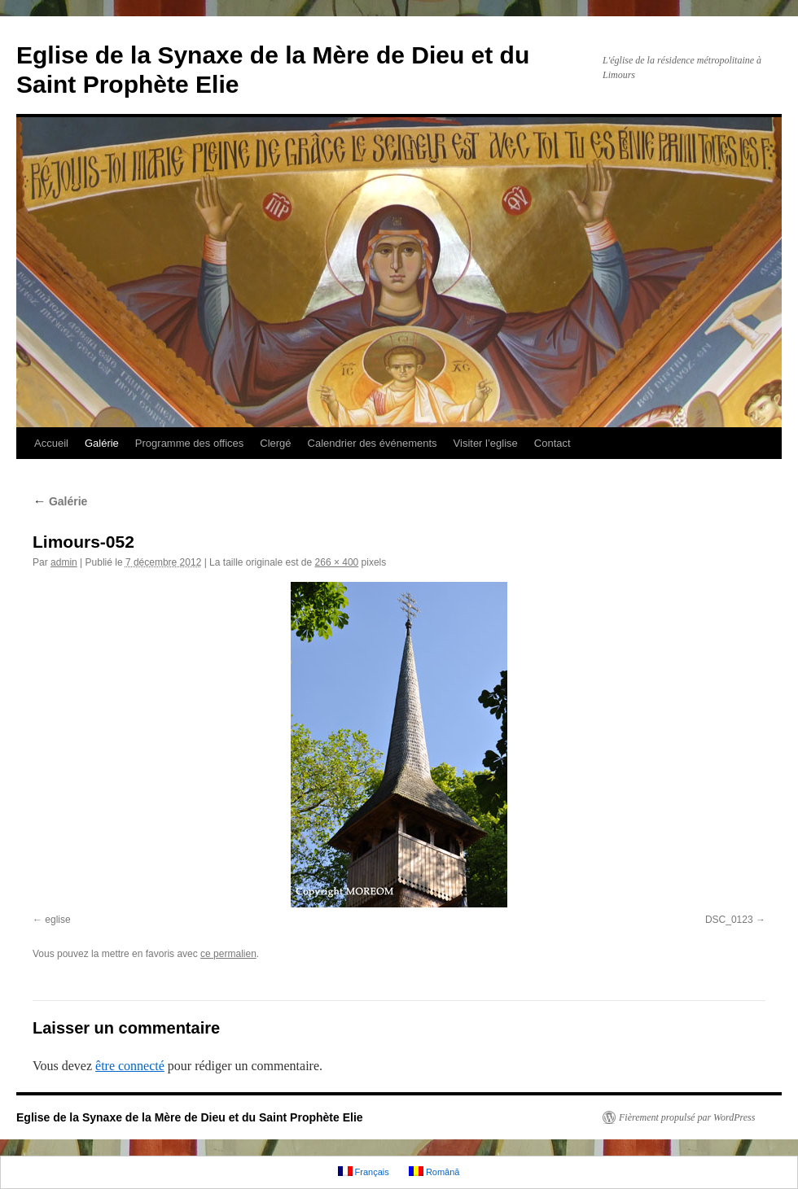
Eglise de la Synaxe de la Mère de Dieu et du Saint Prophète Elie (189, 1117)
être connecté (129, 1066)
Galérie (102, 443)
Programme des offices (189, 443)
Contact (552, 443)
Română (434, 1171)
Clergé (275, 443)
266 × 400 (337, 562)
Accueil (51, 443)
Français (363, 1171)
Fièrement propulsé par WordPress (687, 1117)
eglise (57, 919)
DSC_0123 (729, 919)
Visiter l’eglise (486, 443)
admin (63, 562)
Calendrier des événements (372, 443)
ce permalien (228, 954)
